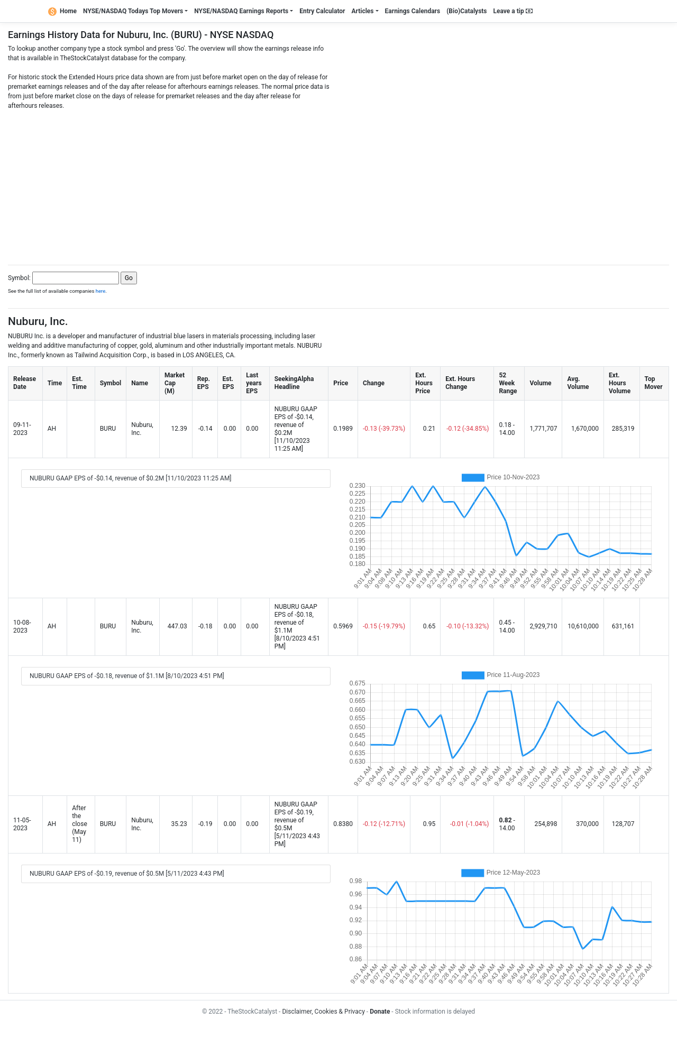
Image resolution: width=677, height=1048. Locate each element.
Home (62, 11)
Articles (362, 11)
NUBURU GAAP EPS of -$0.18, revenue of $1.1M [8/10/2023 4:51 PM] (127, 676)
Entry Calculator (322, 11)
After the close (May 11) (79, 823)
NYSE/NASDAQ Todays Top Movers (133, 11)
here (101, 291)
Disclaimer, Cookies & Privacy (323, 1011)
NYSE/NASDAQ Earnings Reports (241, 11)
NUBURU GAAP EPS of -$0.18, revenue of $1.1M (296, 618)
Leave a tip (513, 11)
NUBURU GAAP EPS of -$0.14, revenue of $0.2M (296, 421)
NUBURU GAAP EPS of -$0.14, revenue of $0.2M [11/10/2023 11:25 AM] (131, 478)
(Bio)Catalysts (466, 11)
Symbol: (19, 278)
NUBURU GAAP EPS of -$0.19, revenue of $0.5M (296, 816)
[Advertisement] (338, 184)
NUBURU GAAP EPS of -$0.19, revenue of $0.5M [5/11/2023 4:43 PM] (127, 873)
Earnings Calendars (413, 11)
